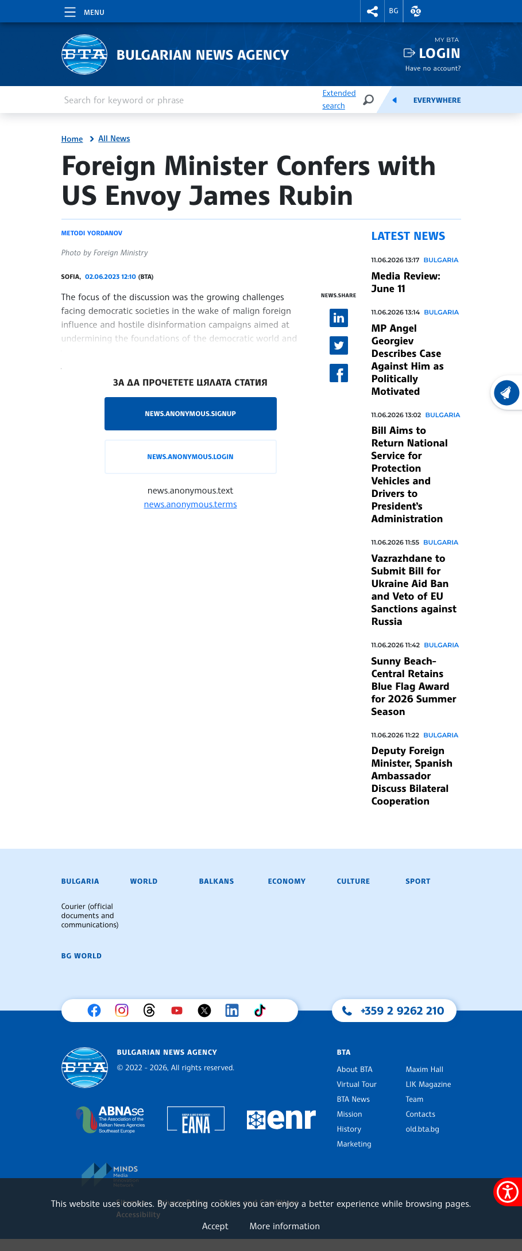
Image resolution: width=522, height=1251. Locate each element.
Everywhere (437, 100)
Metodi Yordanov (92, 233)
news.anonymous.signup (190, 413)
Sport (418, 881)
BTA (344, 1052)
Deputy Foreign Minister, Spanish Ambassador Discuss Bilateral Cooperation (412, 775)
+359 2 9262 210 (402, 1010)
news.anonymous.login (190, 456)
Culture (353, 881)
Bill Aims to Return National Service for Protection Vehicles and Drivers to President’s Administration (410, 474)
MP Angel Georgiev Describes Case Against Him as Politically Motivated (408, 360)
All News (114, 138)
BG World (81, 956)
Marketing (354, 1144)
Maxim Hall (424, 1069)
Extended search (338, 99)
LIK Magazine (428, 1084)
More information (284, 1225)
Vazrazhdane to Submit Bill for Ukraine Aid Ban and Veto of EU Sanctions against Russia (414, 590)
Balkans (216, 881)
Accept (215, 1225)
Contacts (420, 1114)
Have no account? (433, 68)
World (144, 881)
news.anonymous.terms (190, 504)
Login (440, 53)
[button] (373, 11)
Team (415, 1099)
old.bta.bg (423, 1129)
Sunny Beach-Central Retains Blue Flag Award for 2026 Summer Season (414, 686)
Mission (349, 1114)
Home (72, 139)
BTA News (353, 1099)
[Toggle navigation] (83, 10)
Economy (287, 881)
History (349, 1129)
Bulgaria (440, 260)
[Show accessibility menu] (507, 1192)
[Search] (368, 99)
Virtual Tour (357, 1084)
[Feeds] (394, 100)
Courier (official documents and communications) (90, 916)
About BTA (355, 1069)
